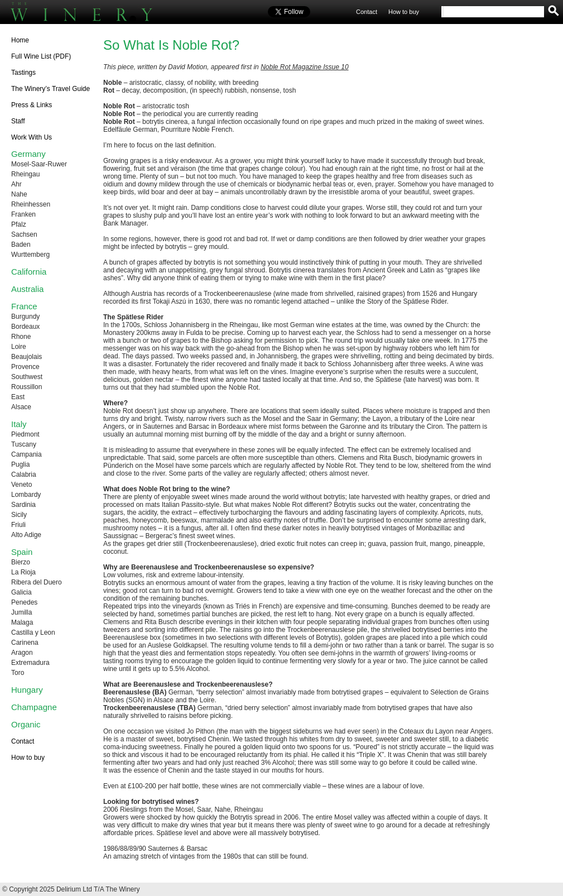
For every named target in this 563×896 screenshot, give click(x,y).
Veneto (21, 484)
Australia (27, 289)
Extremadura (30, 663)
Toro (17, 673)
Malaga (22, 622)
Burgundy (25, 316)
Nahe (19, 194)
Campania (26, 454)
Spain (21, 552)
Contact (366, 11)
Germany (28, 154)
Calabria (23, 474)
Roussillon (26, 387)
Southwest (26, 377)
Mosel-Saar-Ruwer (39, 164)
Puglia (20, 464)
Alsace (21, 407)
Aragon (22, 653)
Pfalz (18, 224)
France (24, 306)
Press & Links (31, 105)
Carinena (25, 642)
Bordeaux (25, 326)
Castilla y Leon (33, 632)
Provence (25, 367)
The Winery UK (95, 12)
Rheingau (25, 174)
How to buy (403, 11)
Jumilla (21, 612)
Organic (26, 724)
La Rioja (23, 572)
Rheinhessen (30, 204)
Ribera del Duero (36, 582)
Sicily (19, 515)
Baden (21, 244)
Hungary (27, 689)
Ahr (16, 184)
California (28, 271)
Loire (18, 347)
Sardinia (23, 505)
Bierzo (20, 562)
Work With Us (31, 137)
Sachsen (24, 234)
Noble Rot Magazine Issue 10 (304, 67)
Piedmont (25, 434)
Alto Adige (26, 535)
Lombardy (26, 495)
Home (20, 40)
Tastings (23, 72)
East (18, 397)
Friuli (18, 525)
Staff (18, 121)
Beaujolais (26, 357)
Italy (19, 424)
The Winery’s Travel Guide (50, 89)
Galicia (21, 592)
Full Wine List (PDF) (41, 56)
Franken (23, 214)
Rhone (21, 337)
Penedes (24, 602)
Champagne (34, 707)
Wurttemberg (30, 254)
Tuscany (23, 444)
